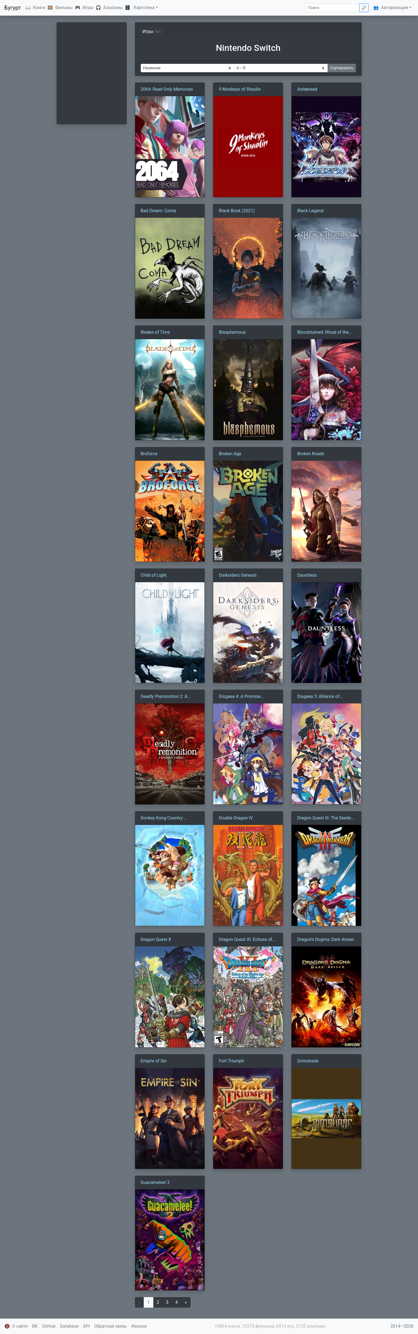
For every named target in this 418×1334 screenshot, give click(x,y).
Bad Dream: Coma (158, 210)
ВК (35, 1326)
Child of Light (154, 575)
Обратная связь (110, 1326)
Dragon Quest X (156, 939)
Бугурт (12, 7)
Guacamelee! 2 (155, 1182)
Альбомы (113, 7)
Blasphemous (232, 332)
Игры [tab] (152, 31)
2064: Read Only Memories (167, 89)
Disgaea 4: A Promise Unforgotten (240, 697)
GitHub (49, 1326)
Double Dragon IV (236, 818)
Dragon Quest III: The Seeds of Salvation (324, 818)
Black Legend (310, 210)
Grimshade (308, 1061)
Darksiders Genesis (237, 575)
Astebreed (307, 89)
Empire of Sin (154, 1061)
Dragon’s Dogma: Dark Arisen (325, 939)
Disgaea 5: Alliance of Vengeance (318, 697)
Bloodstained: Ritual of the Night (322, 333)
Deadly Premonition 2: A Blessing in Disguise (164, 697)
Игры (87, 7)
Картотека (144, 7)
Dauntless (307, 575)
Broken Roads (310, 453)
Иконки (139, 1326)
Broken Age (230, 453)
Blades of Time (155, 332)
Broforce (149, 453)
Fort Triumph (231, 1061)
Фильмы (64, 7)
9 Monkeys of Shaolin (240, 89)
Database (69, 1326)
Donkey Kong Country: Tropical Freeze (162, 818)
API (86, 1326)
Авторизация (394, 7)
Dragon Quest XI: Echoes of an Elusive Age (245, 940)
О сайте (20, 1326)
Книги (39, 7)
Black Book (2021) (236, 210)
